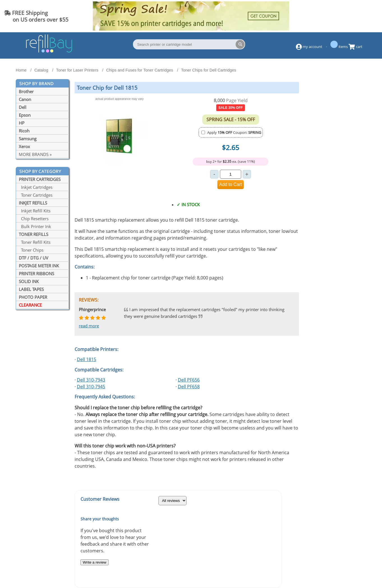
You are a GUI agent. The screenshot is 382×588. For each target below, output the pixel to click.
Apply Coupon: (234, 132)
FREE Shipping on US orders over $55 (36, 16)
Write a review (94, 562)
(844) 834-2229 (355, 16)
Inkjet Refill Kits (34, 210)
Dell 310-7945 (91, 386)
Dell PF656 (189, 380)
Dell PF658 (189, 386)
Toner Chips (31, 250)
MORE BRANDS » (35, 154)
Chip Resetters (34, 218)
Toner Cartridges (35, 195)
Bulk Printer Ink (35, 226)
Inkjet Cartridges (35, 187)
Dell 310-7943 (91, 380)
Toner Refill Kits (34, 242)
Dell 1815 (86, 359)
